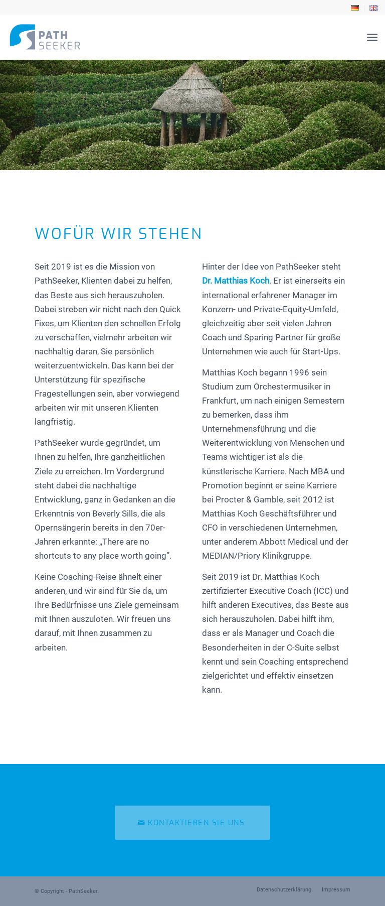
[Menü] (372, 37)
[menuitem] (355, 8)
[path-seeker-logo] (45, 37)
